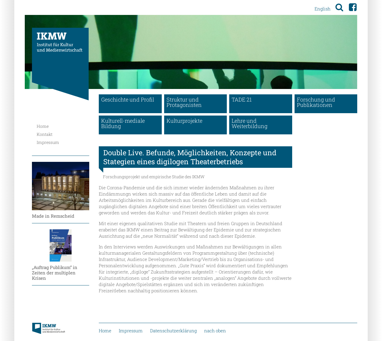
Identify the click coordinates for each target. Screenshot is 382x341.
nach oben (215, 331)
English (322, 9)
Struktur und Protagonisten (184, 102)
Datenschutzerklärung (173, 331)
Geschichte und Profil (127, 99)
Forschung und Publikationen (316, 102)
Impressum (48, 142)
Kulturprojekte (184, 120)
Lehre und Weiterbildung (249, 123)
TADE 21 (242, 99)
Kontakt (45, 134)
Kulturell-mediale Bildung (123, 123)
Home (43, 126)
